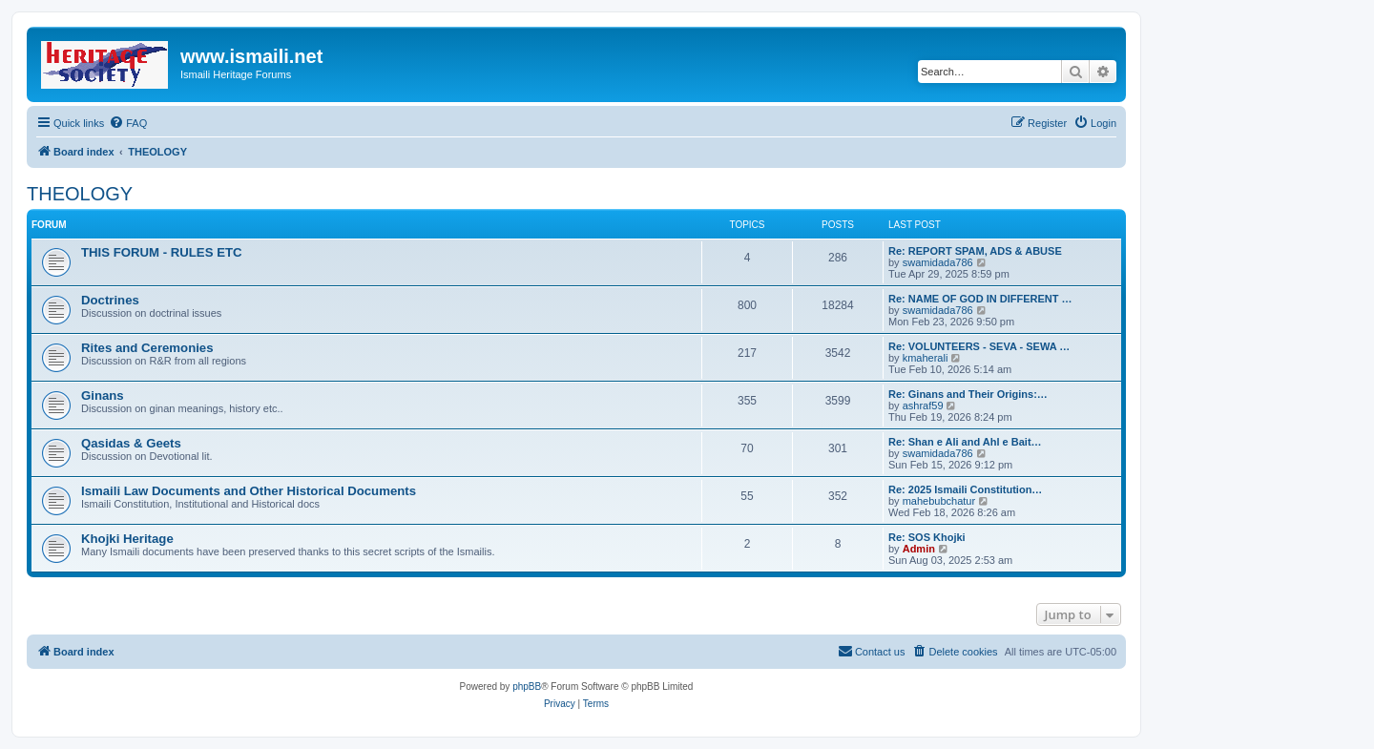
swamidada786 (938, 262)
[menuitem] (128, 123)
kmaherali (925, 358)
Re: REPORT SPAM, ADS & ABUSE (975, 251)
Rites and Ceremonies (147, 348)
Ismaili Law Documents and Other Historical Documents (248, 491)
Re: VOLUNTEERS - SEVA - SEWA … (979, 346)
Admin (919, 548)
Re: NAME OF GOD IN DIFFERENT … (980, 298)
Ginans (102, 395)
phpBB (526, 686)
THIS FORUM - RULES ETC (161, 252)
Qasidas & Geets (131, 443)
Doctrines (110, 300)
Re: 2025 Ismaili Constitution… (965, 489)
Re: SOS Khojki (927, 537)
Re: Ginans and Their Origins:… (968, 394)
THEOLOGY (80, 193)
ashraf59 (923, 405)
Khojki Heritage (127, 538)
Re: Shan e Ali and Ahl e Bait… (965, 441)
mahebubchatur (939, 501)
